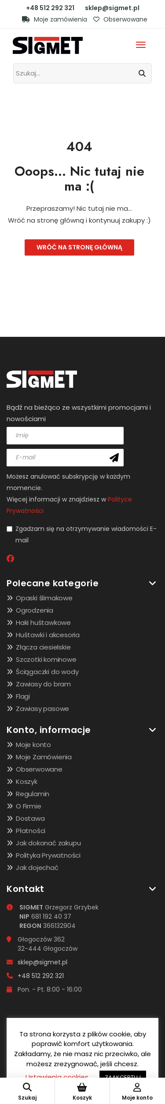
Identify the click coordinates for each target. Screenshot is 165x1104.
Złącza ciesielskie (43, 647)
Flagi (23, 696)
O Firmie (28, 806)
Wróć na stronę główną (79, 247)
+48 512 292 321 (50, 8)
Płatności (30, 830)
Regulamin (32, 793)
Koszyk (26, 781)
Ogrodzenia (34, 610)
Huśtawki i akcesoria (48, 634)
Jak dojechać (37, 867)
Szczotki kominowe (46, 659)
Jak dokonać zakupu (48, 843)
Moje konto (33, 744)
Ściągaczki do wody (47, 671)
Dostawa (30, 818)
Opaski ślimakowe (44, 598)
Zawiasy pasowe (42, 708)
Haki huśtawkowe (43, 622)
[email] (65, 457)
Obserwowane (120, 19)
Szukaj (27, 1092)
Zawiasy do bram (43, 684)
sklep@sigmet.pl (112, 8)
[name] (65, 435)
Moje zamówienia (54, 19)
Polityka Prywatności (48, 855)
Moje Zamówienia (44, 756)
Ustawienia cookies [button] (57, 1077)
